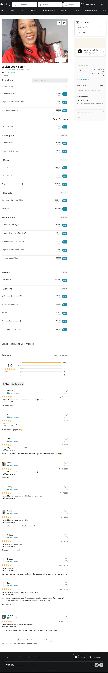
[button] (24, 4)
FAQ (20, 657)
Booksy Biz (58, 657)
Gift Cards (84, 22)
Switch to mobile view (54, 670)
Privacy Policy (29, 657)
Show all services (7, 266)
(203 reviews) (10, 72)
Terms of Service (40, 657)
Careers (50, 657)
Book (64, 94)
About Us (13, 657)
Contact (67, 657)
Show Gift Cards (84, 33)
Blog (6, 657)
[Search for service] (50, 80)
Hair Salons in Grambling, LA (17, 644)
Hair (6, 644)
